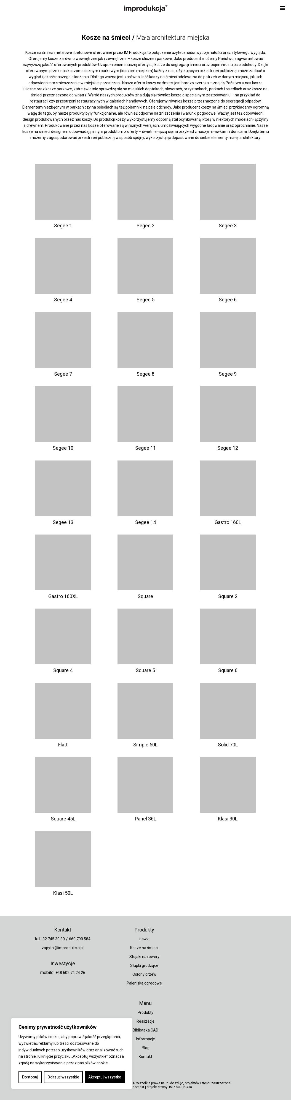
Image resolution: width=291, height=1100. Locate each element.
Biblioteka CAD (145, 1030)
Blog (145, 1048)
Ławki (144, 939)
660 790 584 (79, 939)
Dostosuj (30, 1077)
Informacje (145, 1039)
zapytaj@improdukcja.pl (63, 948)
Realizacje (145, 1021)
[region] (71, 1053)
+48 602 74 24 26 (70, 972)
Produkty (145, 1012)
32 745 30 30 (53, 939)
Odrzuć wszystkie (63, 1077)
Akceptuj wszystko (104, 1077)
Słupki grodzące (144, 965)
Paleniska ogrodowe (144, 983)
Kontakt (145, 1056)
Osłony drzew (144, 974)
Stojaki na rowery (144, 956)
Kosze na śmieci (144, 948)
